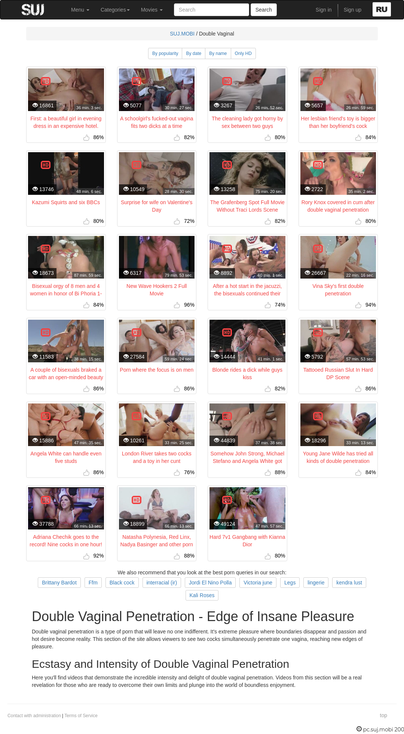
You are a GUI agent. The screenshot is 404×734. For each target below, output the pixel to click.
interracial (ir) (162, 583)
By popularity (165, 53)
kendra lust (349, 583)
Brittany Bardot (59, 583)
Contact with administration (34, 715)
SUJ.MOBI (182, 34)
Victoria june (258, 583)
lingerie (315, 583)
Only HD (243, 53)
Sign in (324, 10)
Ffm (93, 583)
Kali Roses (202, 595)
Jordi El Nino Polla (210, 583)
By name (218, 53)
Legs (290, 583)
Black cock (122, 583)
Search (263, 10)
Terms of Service (81, 715)
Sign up (352, 10)
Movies (152, 10)
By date (193, 53)
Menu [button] (80, 10)
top (383, 715)
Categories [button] (115, 10)
